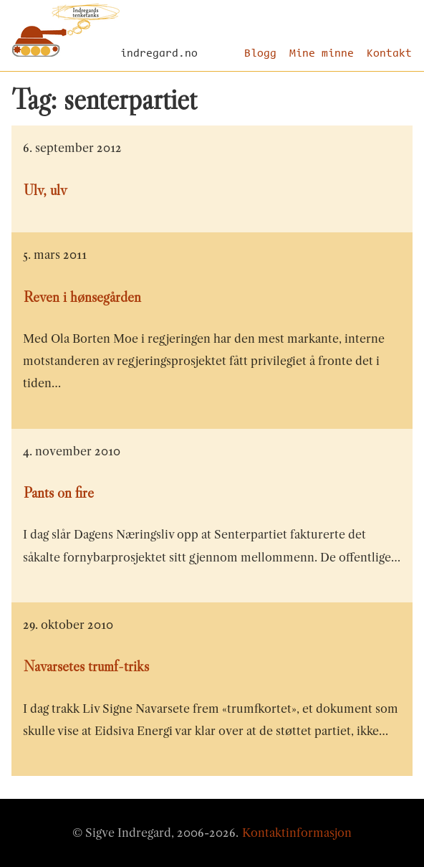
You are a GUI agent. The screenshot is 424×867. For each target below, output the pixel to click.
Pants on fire (59, 492)
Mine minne (321, 54)
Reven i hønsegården (82, 297)
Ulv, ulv (45, 190)
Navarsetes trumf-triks (86, 666)
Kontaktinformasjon (297, 832)
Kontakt (389, 54)
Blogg (260, 54)
